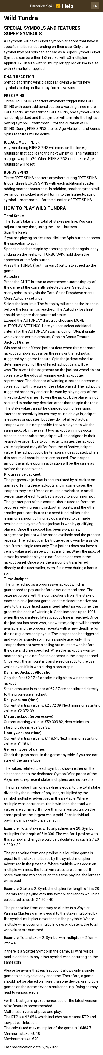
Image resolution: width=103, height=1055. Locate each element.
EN (95, 6)
